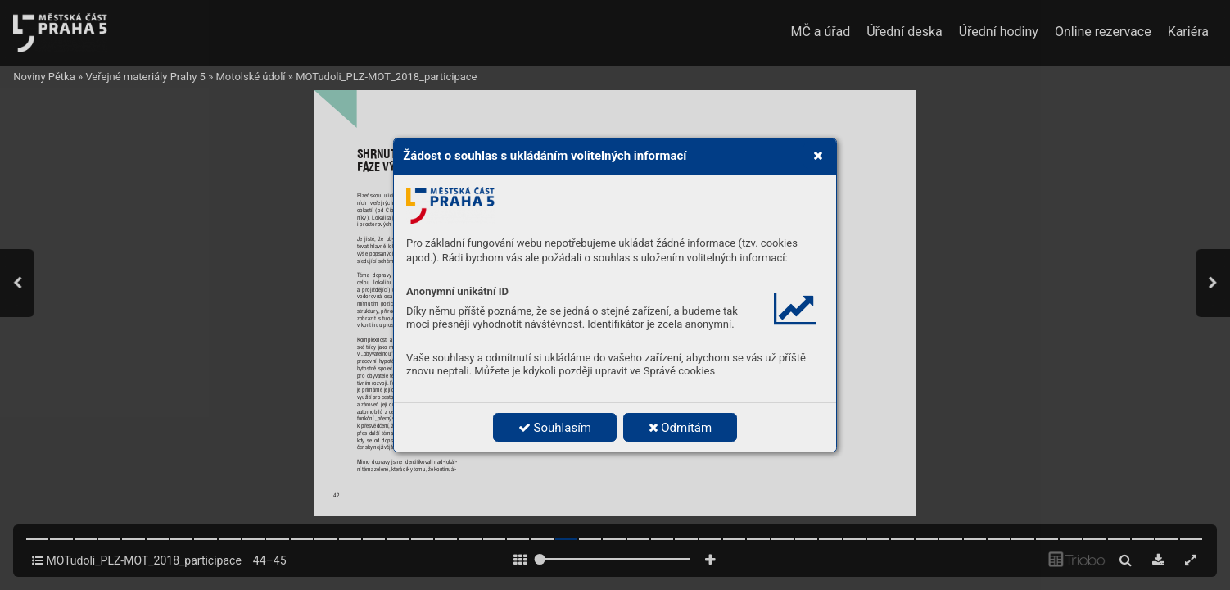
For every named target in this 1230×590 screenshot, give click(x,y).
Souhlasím (554, 427)
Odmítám (680, 427)
